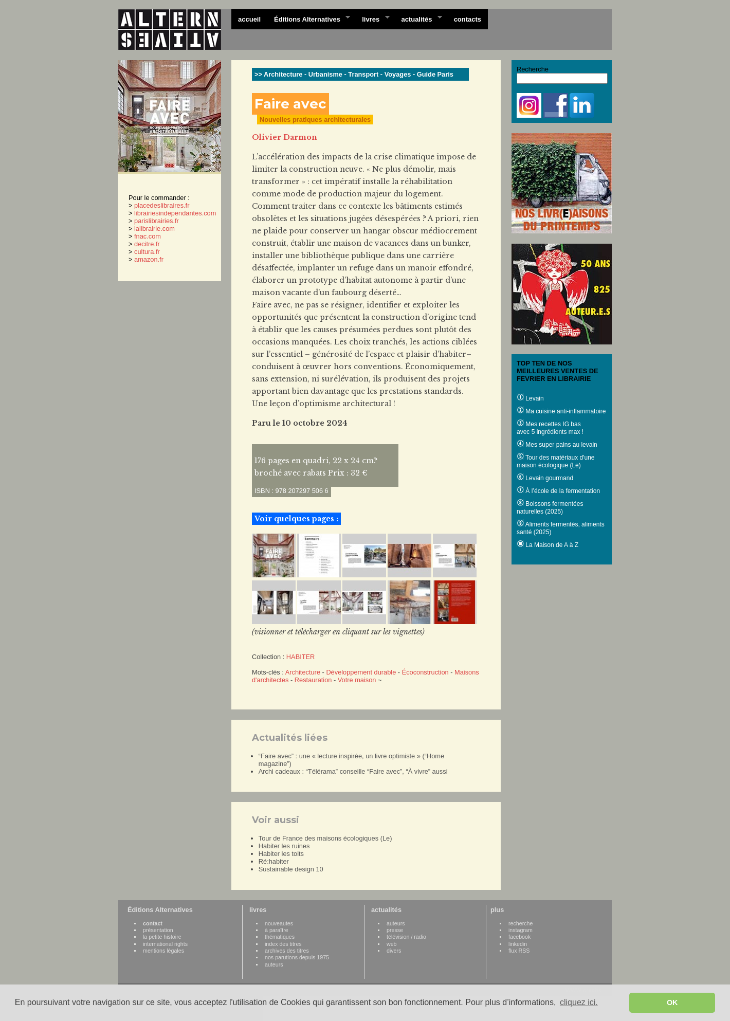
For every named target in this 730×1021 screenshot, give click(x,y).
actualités (418, 18)
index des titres (283, 944)
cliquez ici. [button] (579, 1002)
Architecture (302, 672)
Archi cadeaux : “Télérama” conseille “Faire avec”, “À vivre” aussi (353, 771)
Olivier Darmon (284, 137)
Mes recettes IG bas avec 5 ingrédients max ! (550, 428)
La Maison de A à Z (547, 545)
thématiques (280, 937)
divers (394, 950)
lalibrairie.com (154, 228)
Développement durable (361, 672)
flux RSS (519, 950)
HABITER (300, 657)
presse (395, 930)
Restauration (313, 680)
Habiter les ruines (284, 846)
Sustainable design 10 (291, 869)
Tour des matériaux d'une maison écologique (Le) (555, 461)
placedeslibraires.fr (161, 205)
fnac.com (147, 236)
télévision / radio (406, 937)
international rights (165, 944)
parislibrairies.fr (156, 221)
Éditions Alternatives (308, 18)
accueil (249, 19)
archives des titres (287, 950)
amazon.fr (148, 259)
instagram (520, 930)
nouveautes (279, 923)
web (392, 944)
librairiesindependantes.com (175, 213)
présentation (158, 930)
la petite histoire (162, 937)
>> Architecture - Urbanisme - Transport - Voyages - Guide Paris (353, 74)
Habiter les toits (281, 854)
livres (372, 18)
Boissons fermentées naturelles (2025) (550, 507)
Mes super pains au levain (557, 444)
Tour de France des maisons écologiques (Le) (325, 838)
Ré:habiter (274, 861)
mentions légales (163, 950)
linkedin (517, 944)
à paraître (276, 930)
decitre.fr (147, 244)
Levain (530, 398)
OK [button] (672, 1002)
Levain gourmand (545, 478)
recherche (520, 923)
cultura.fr (147, 252)
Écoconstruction (425, 672)
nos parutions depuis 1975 (297, 957)
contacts (467, 19)
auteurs (274, 964)
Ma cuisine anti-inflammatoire (561, 411)
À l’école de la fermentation (558, 491)
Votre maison (357, 680)
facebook (519, 937)
